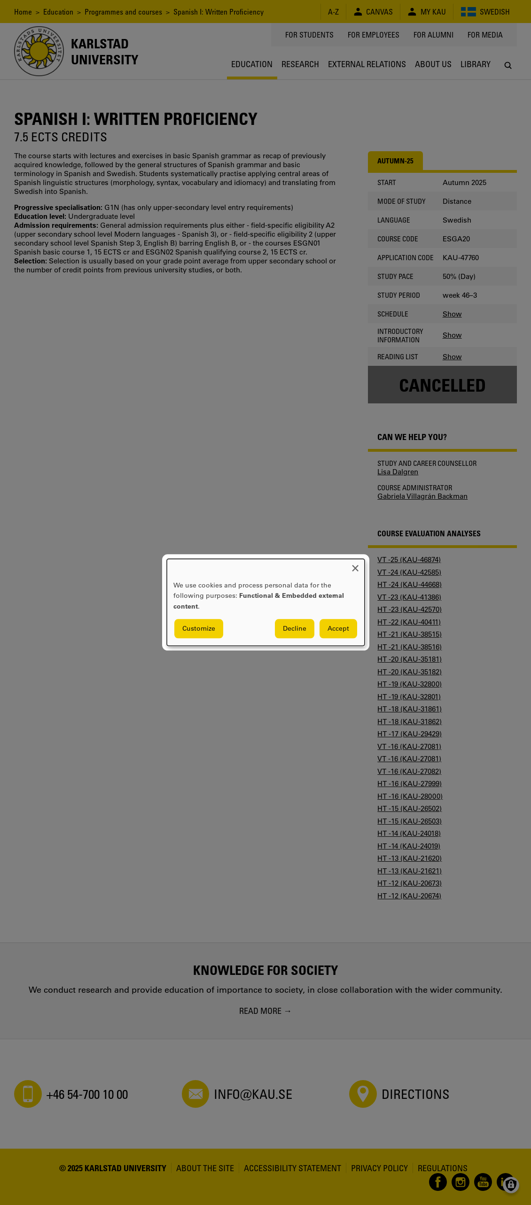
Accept (338, 629)
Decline (294, 629)
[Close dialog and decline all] (355, 565)
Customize (198, 629)
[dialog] (266, 602)
